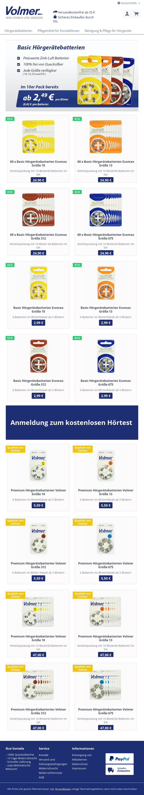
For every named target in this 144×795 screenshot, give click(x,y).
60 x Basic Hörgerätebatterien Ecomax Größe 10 (38, 163)
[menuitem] (127, 13)
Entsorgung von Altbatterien (82, 757)
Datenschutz (80, 764)
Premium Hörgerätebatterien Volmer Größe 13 (105, 638)
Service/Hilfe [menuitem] (127, 3)
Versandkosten (63, 789)
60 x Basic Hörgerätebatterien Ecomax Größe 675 (105, 236)
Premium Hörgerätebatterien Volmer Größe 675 (105, 711)
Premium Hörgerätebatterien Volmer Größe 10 (38, 638)
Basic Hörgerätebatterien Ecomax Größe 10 (38, 309)
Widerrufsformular (50, 773)
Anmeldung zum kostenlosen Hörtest (71, 422)
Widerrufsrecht (48, 768)
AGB (41, 777)
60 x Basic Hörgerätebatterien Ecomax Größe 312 (38, 236)
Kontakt (43, 755)
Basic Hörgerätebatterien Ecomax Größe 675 (106, 382)
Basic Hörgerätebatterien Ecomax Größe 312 (38, 382)
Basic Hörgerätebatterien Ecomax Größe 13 (106, 309)
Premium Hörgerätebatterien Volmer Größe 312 (38, 711)
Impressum (79, 768)
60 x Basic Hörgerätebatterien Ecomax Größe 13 (105, 163)
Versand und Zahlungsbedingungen (53, 762)
